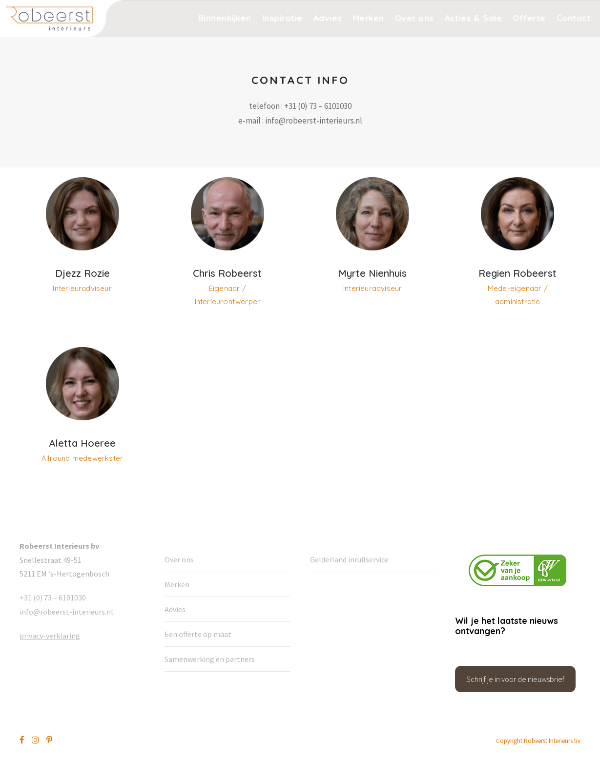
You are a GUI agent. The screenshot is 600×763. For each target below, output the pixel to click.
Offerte (529, 18)
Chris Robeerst (227, 273)
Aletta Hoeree (82, 443)
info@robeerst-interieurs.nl (66, 612)
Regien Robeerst (517, 273)
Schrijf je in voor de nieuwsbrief (515, 679)
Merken (368, 18)
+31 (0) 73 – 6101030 (53, 597)
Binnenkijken (224, 18)
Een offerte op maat (198, 634)
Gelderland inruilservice (349, 559)
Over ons (414, 18)
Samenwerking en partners (210, 659)
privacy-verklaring (50, 635)
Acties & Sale (473, 18)
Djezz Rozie (82, 273)
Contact (574, 18)
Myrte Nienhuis (372, 273)
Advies (327, 18)
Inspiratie (282, 18)
